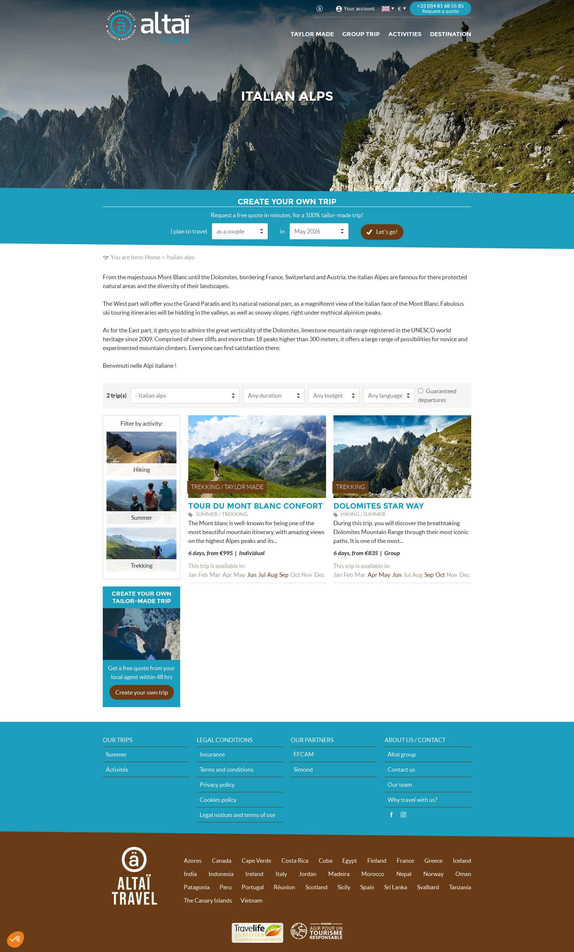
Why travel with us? (412, 799)
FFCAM (304, 754)
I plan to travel (189, 231)
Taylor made (312, 34)
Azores (193, 860)
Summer (116, 754)
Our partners (312, 739)
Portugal (253, 886)
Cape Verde (256, 860)
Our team (400, 784)
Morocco (372, 873)
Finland (376, 860)
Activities (404, 34)
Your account (359, 8)
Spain (367, 886)
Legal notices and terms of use (237, 814)
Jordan (307, 873)
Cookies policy (218, 799)
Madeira (339, 873)
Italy (281, 873)
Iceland (462, 860)
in (282, 231)
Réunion (284, 886)
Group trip (361, 34)
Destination (450, 34)
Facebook (391, 814)
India (190, 873)
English (386, 8)
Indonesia (221, 873)
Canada (221, 860)
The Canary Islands (208, 900)
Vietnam (251, 900)
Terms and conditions (226, 769)
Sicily (343, 886)
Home (152, 256)
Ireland (254, 873)
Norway (433, 873)
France (405, 860)
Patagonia (197, 886)
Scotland (316, 886)
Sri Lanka (395, 886)
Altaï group (402, 754)
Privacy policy (217, 784)
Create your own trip (141, 692)
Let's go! (387, 231)
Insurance (212, 754)
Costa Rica (294, 860)
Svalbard (428, 886)
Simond (303, 769)
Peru (226, 886)
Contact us (401, 769)
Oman (463, 873)
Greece (433, 860)
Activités (117, 769)
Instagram (403, 814)
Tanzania (460, 886)
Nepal (404, 873)
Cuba (325, 860)
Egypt (349, 860)
